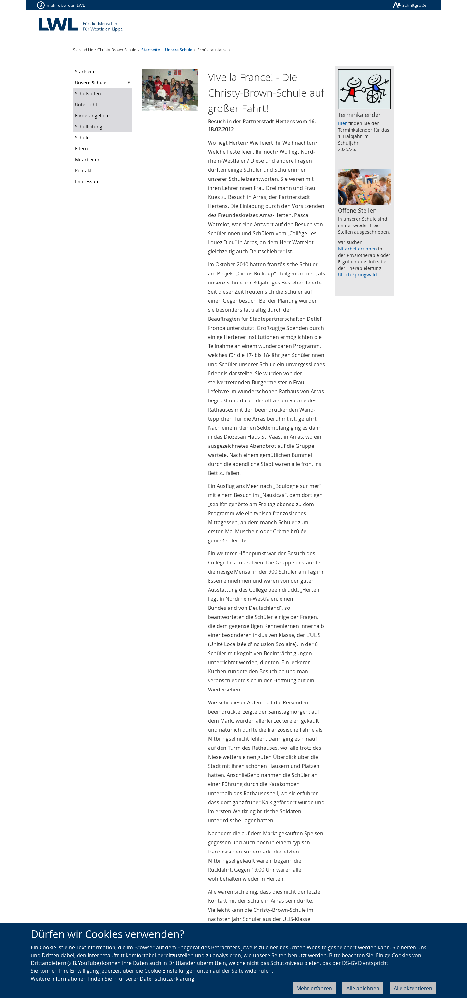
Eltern (81, 148)
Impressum (87, 182)
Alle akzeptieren (413, 988)
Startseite (150, 49)
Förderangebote (92, 115)
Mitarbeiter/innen (357, 249)
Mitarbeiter (87, 160)
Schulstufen (88, 93)
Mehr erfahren (314, 988)
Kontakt (83, 171)
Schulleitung (88, 126)
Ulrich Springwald (357, 275)
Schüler (83, 137)
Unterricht (86, 104)
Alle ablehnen (362, 988)
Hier (342, 123)
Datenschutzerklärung (167, 978)
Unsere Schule (178, 49)
